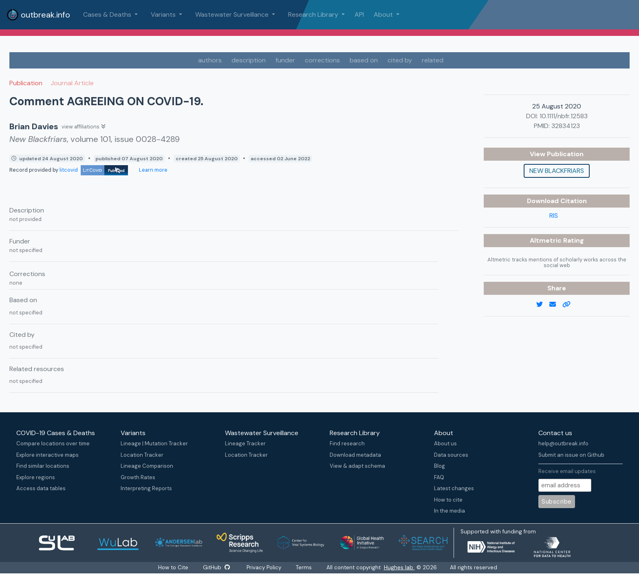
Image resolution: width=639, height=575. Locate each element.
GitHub (216, 567)
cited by (400, 60)
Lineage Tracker (245, 443)
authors (210, 60)
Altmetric (546, 240)
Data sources (451, 454)
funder (285, 60)
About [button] (384, 14)
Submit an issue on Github (571, 454)
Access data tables (41, 488)
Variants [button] (164, 14)
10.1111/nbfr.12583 (564, 116)
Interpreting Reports (146, 488)
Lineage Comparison (147, 465)
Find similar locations (42, 465)
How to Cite (173, 567)
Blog (439, 465)
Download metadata (355, 454)
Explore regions (35, 477)
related (432, 60)
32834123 (565, 126)
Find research (347, 443)
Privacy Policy (264, 567)
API (359, 14)
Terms (304, 567)
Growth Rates (138, 477)
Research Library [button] (314, 14)
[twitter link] (542, 305)
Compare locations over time (53, 443)
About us (445, 443)
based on (364, 60)
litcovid (93, 169)
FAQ (439, 477)
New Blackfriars (556, 170)
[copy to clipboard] (569, 305)
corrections (322, 60)
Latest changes (454, 488)
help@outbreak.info (563, 443)
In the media (449, 510)
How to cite (448, 499)
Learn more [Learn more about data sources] (152, 169)
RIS (553, 215)
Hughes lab (399, 567)
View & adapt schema (357, 465)
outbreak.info (38, 15)
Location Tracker (142, 454)
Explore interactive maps (47, 454)
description (248, 60)
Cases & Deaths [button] (108, 14)
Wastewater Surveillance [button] (232, 14)
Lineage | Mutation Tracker (154, 443)
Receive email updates (567, 471)
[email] (555, 305)
